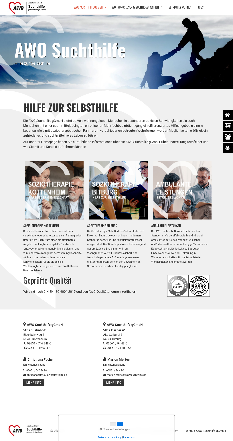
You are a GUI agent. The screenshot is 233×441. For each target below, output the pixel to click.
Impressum (124, 431)
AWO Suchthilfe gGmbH (88, 7)
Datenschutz (107, 431)
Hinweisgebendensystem (161, 431)
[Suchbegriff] (70, 431)
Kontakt (138, 431)
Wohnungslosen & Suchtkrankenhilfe (135, 7)
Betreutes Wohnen (180, 7)
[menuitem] (89, 7)
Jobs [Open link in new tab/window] (201, 7)
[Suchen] (89, 431)
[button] (33, 382)
